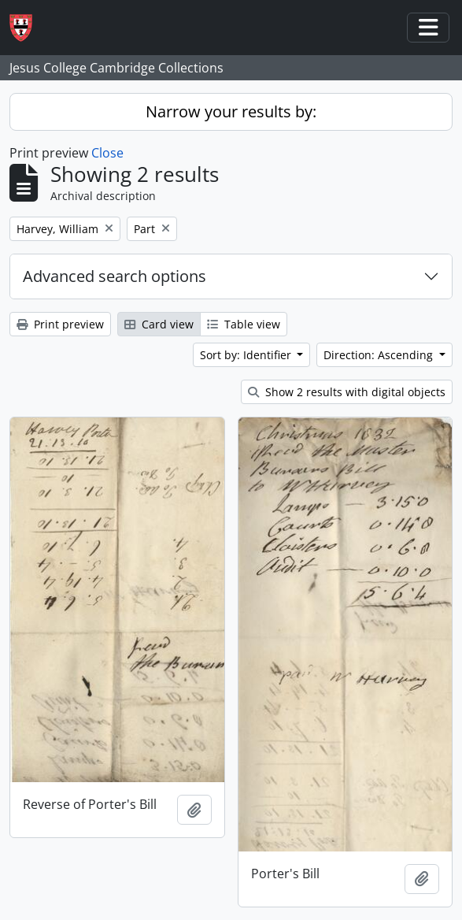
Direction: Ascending (379, 354)
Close (107, 152)
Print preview (60, 324)
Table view (243, 324)
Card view (159, 324)
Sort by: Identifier (247, 354)
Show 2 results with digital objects (346, 391)
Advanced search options (114, 276)
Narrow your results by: (231, 111)
